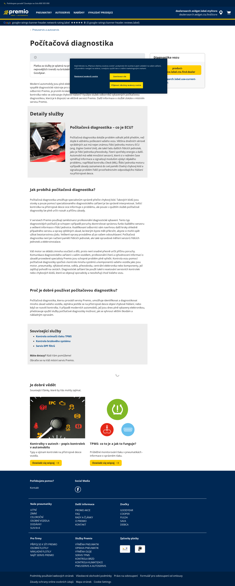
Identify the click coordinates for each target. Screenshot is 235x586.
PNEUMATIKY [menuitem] (44, 12)
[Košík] (228, 12)
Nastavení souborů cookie (86, 76)
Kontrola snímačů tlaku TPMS (54, 336)
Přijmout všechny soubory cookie (126, 85)
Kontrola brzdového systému (53, 341)
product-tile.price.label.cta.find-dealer (177, 70)
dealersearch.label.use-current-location (175, 80)
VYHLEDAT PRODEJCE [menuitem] (100, 12)
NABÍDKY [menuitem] (79, 12)
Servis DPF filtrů (45, 346)
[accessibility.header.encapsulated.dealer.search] (200, 12)
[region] (118, 76)
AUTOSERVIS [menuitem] (62, 12)
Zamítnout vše (119, 76)
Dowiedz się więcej (45, 463)
